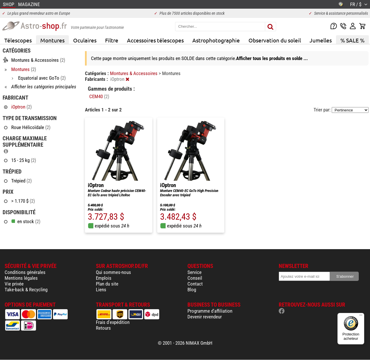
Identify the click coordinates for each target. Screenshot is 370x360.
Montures (52, 40)
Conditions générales (25, 272)
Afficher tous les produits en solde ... (272, 58)
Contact (195, 284)
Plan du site (107, 284)
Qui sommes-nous (113, 272)
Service (194, 272)
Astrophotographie (216, 40)
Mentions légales (21, 278)
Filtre (111, 40)
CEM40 (99, 96)
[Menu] (360, 316)
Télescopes (18, 40)
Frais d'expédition (113, 322)
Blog (191, 289)
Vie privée (14, 284)
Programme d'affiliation (209, 311)
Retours (103, 328)
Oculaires (84, 40)
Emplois (103, 278)
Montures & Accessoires (134, 73)
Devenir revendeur (204, 317)
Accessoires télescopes (155, 40)
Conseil (194, 278)
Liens (101, 289)
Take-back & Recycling (26, 289)
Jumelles (321, 40)
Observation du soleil (274, 40)
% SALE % (352, 40)
